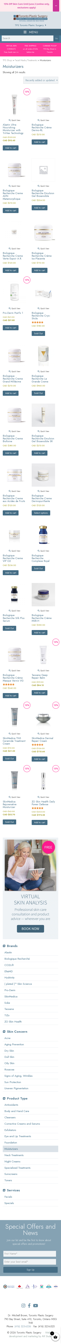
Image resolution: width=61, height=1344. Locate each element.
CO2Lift (9, 965)
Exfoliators (10, 1130)
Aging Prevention (14, 1044)
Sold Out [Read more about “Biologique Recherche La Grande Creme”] (38, 393)
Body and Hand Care (16, 1111)
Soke (7, 1003)
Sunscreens (10, 1174)
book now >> (13, 52)
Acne (7, 1038)
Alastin (8, 952)
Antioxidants (11, 1105)
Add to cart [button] (10, 147)
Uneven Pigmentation (16, 1088)
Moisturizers (11, 1149)
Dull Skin (9, 1057)
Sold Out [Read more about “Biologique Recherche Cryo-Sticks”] (38, 333)
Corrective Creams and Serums (22, 1124)
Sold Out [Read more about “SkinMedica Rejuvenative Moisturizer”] (9, 822)
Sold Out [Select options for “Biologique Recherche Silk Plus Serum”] (9, 628)
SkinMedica (10, 996)
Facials (8, 1197)
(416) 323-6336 (23, 1326)
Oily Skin (9, 1063)
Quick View (14, 120)
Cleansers (9, 1117)
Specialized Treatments (17, 1168)
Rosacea (9, 1069)
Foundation (10, 1142)
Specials (9, 1203)
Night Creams (12, 1161)
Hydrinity (9, 977)
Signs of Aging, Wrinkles (18, 1076)
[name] (29, 1254)
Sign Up (30, 1270)
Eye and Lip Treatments (17, 1136)
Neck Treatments (14, 1155)
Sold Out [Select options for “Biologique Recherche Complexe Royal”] (38, 568)
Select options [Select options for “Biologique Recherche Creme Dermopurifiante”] (41, 512)
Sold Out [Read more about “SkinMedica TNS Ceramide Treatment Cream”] (9, 758)
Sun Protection (12, 1082)
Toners (8, 1180)
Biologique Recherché (17, 959)
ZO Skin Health (13, 1021)
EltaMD (8, 971)
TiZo (6, 1015)
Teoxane (9, 1009)
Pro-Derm (9, 990)
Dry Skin (9, 1051)
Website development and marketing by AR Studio (31, 1334)
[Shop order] (40, 80)
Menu (30, 32)
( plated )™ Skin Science (18, 984)
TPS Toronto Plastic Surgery (30, 25)
